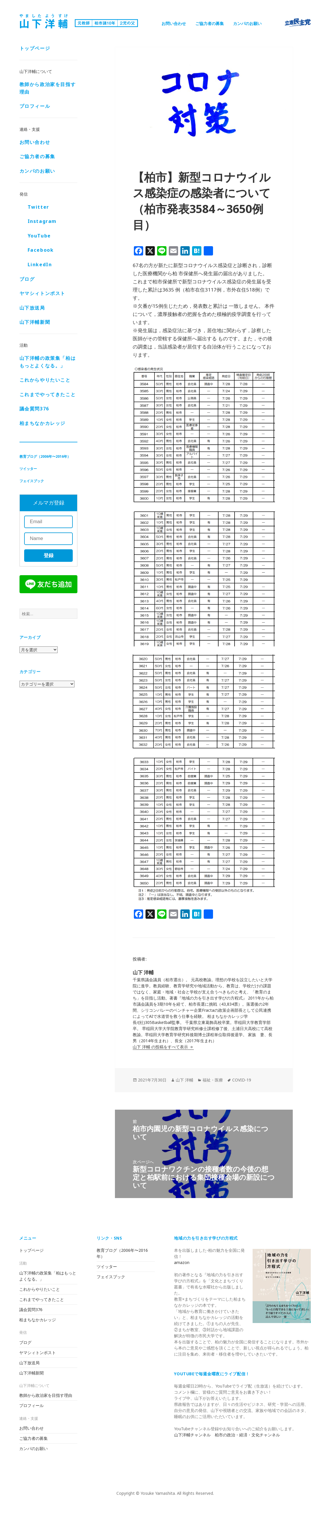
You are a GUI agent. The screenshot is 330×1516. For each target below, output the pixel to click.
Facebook (41, 250)
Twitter (38, 207)
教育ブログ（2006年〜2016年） (45, 456)
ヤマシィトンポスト (42, 293)
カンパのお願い (247, 23)
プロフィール (34, 106)
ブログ (27, 279)
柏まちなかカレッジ (42, 423)
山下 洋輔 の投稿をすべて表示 (161, 1047)
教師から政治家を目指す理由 (47, 88)
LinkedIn (40, 264)
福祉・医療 (213, 1080)
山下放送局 (32, 308)
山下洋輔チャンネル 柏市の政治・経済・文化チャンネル (227, 1435)
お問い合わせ (174, 23)
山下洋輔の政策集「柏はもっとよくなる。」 (47, 362)
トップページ (34, 48)
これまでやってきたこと (47, 394)
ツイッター (28, 468)
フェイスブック (31, 480)
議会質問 (34, 408)
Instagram (42, 221)
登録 (49, 555)
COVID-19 (241, 1080)
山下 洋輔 (184, 1080)
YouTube (39, 236)
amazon (181, 1262)
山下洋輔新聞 (34, 322)
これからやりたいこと (45, 380)
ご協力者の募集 (209, 23)
